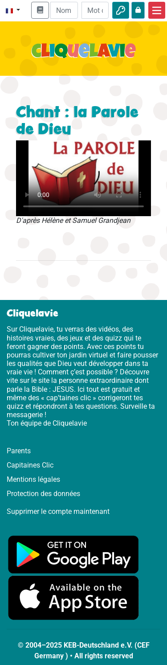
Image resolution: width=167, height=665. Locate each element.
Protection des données (43, 493)
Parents (19, 451)
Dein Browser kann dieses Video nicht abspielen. (83, 178)
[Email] (63, 10)
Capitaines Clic (30, 465)
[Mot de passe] (95, 10)
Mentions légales (33, 479)
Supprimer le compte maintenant (58, 511)
